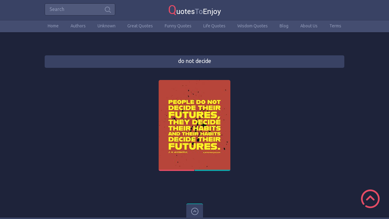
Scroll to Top (370, 198)
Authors (78, 25)
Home (53, 25)
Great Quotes (140, 25)
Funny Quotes (178, 25)
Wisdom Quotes (252, 25)
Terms (335, 25)
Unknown (106, 25)
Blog (284, 25)
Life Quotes (214, 25)
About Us (309, 25)
